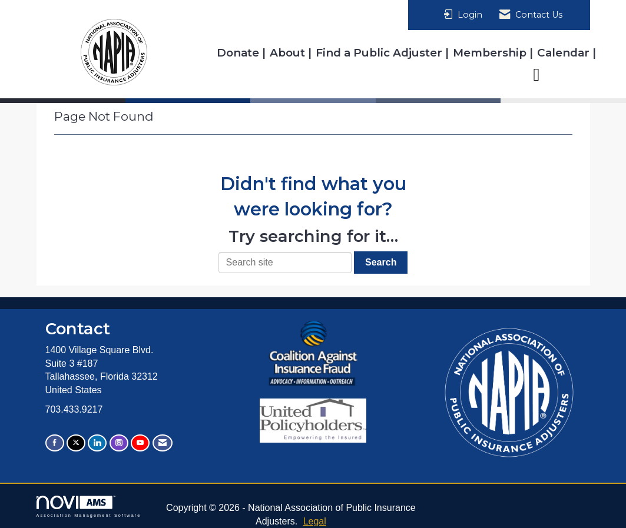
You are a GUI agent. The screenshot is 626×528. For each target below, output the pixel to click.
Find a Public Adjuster (380, 52)
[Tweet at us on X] (76, 442)
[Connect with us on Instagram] (119, 442)
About (289, 52)
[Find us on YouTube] (140, 442)
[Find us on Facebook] (54, 442)
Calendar (564, 52)
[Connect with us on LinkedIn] (97, 442)
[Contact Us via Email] (163, 442)
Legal (314, 521)
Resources (560, 74)
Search (380, 262)
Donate (239, 52)
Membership (491, 52)
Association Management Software (89, 506)
